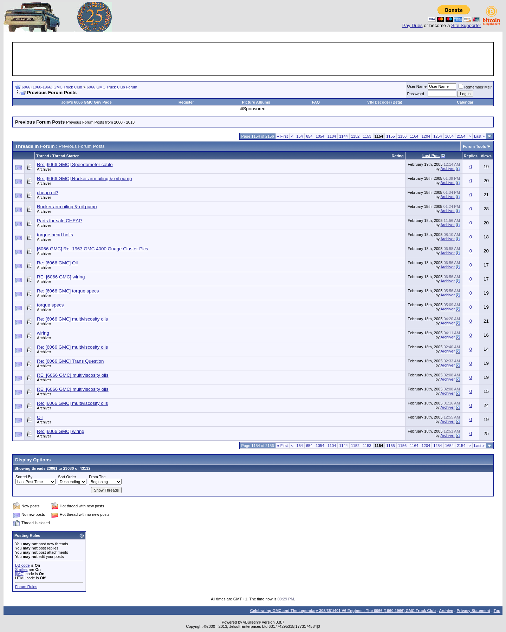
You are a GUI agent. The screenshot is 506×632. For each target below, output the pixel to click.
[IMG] (20, 574)
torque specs (50, 305)
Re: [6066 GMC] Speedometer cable (75, 164)
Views (486, 156)
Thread (42, 156)
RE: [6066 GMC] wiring (61, 276)
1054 (320, 136)
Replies (471, 156)
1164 (414, 136)
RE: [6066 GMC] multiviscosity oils (73, 375)
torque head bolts (55, 234)
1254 (437, 136)
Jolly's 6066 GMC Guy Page (86, 102)
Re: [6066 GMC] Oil (57, 262)
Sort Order (67, 477)
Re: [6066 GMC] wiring (60, 431)
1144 (343, 136)
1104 (331, 136)
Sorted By (23, 477)
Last (479, 136)
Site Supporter (466, 25)
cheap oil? (47, 192)
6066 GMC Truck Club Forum (112, 87)
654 (309, 136)
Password (415, 94)
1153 (367, 136)
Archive (446, 610)
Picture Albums (256, 102)
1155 (390, 136)
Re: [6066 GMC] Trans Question (70, 361)
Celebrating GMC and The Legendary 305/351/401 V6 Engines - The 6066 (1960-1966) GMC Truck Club (343, 610)
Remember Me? (475, 87)
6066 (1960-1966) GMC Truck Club (52, 87)
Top (497, 610)
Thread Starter (65, 156)
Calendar (465, 102)
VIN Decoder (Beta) (384, 102)
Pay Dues (412, 25)
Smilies (21, 569)
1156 (402, 136)
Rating (397, 156)
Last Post (431, 155)
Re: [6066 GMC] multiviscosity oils (72, 319)
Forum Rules (26, 587)
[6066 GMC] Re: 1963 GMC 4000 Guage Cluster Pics (92, 248)
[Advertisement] (253, 59)
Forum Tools (474, 146)
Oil (40, 417)
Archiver (44, 169)
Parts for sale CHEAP (59, 220)
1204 (426, 136)
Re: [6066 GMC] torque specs (68, 291)
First (282, 136)
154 (300, 136)
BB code (22, 565)
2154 (461, 136)
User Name (417, 86)
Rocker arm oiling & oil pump (67, 206)
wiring (43, 333)
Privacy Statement (473, 610)
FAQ (316, 102)
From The (97, 477)
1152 (355, 136)
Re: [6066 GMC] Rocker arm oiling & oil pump (84, 178)
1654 (449, 136)
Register (186, 102)
